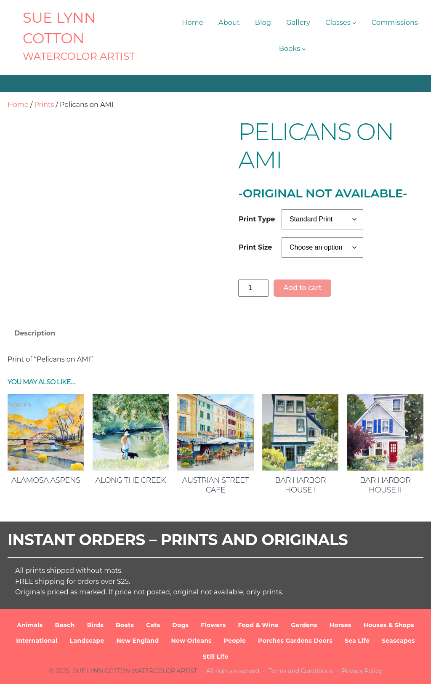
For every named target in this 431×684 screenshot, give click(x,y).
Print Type (257, 219)
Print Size (255, 247)
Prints (44, 105)
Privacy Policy (362, 671)
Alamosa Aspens (45, 480)
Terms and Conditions (301, 671)
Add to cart (302, 288)
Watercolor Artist (79, 56)
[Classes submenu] (354, 23)
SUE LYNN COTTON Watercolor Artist (135, 671)
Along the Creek (131, 480)
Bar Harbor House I (300, 485)
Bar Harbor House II (385, 485)
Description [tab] (34, 333)
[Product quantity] (253, 288)
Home (18, 105)
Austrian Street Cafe (215, 485)
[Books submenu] (304, 49)
